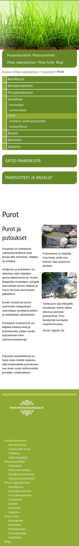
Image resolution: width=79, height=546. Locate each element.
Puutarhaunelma (19, 55)
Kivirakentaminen (20, 86)
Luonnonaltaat (17, 110)
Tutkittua (14, 453)
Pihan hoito (46, 62)
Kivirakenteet (17, 529)
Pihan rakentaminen (21, 62)
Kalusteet (14, 140)
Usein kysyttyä (17, 457)
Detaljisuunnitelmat (21, 474)
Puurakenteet (17, 533)
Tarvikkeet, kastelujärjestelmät (27, 121)
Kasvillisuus (16, 79)
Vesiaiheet (48, 71)
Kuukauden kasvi (19, 449)
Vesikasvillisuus (18, 126)
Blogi (59, 62)
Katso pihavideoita (23, 160)
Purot (12, 116)
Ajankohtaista (17, 445)
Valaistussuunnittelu (21, 478)
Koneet (13, 133)
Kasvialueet (15, 520)
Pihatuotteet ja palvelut (28, 177)
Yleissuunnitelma (19, 470)
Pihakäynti (15, 466)
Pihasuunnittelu (43, 55)
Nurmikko (14, 525)
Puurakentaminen (20, 93)
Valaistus (14, 147)
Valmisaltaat (16, 105)
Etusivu (6, 71)
